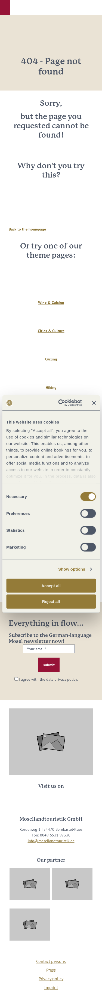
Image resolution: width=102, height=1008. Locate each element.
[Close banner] (94, 403)
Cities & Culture (51, 330)
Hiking (51, 387)
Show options (71, 569)
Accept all (51, 585)
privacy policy (65, 679)
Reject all (51, 601)
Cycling (51, 359)
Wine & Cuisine (51, 302)
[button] (5, 7)
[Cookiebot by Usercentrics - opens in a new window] (61, 402)
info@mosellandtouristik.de (51, 840)
